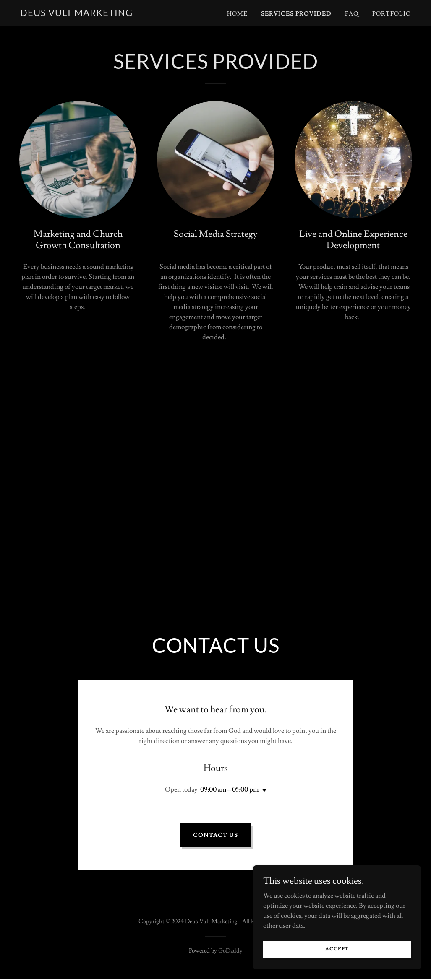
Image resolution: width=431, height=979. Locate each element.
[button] (262, 790)
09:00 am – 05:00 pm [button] (229, 789)
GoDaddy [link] (230, 951)
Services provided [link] (296, 14)
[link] (76, 14)
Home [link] (237, 14)
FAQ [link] (352, 14)
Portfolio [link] (391, 14)
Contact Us (215, 835)
